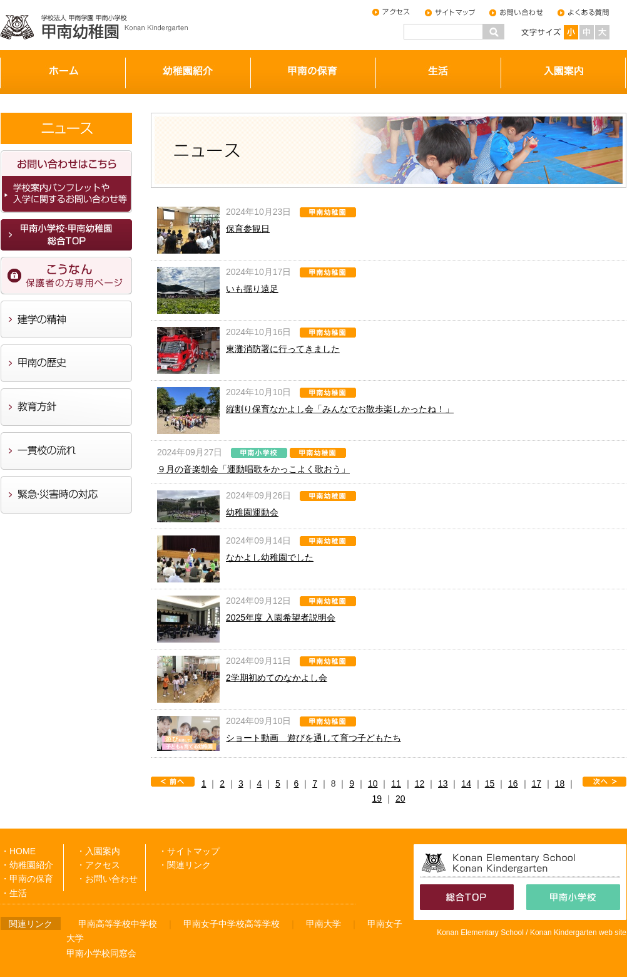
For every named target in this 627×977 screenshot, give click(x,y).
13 (443, 783)
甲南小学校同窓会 (101, 953)
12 (420, 783)
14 (466, 783)
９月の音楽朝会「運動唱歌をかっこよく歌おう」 (253, 469)
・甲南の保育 (27, 879)
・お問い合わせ (107, 879)
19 (377, 798)
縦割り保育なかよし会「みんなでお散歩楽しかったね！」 (340, 409)
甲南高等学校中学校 (117, 924)
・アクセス (98, 865)
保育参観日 (248, 229)
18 (560, 783)
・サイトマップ (189, 851)
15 (490, 783)
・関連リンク (184, 865)
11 (396, 783)
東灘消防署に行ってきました (283, 349)
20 (400, 798)
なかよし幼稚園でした (270, 557)
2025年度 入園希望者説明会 (280, 618)
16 (513, 783)
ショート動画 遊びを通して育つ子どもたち (313, 738)
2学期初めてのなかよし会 (276, 678)
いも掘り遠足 (252, 289)
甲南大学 (323, 924)
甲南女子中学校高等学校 (231, 924)
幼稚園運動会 (252, 512)
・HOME (18, 851)
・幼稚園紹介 (27, 865)
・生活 (14, 893)
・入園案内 (98, 851)
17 (536, 783)
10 (373, 783)
